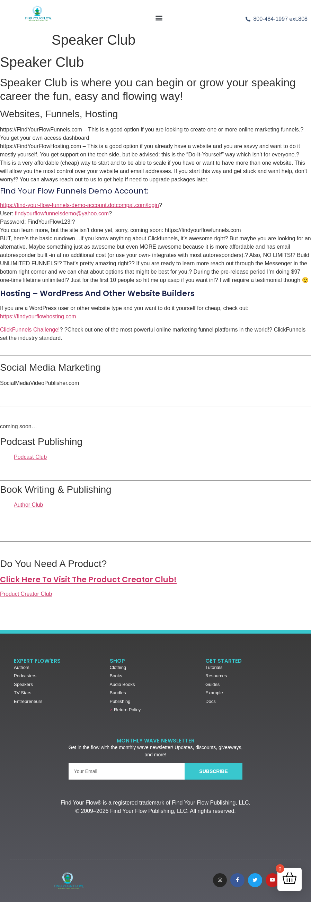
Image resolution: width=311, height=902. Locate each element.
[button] (159, 17)
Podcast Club (30, 457)
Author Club (28, 505)
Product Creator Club (26, 594)
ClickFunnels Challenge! (30, 330)
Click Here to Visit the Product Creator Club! (88, 579)
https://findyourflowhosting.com (38, 316)
